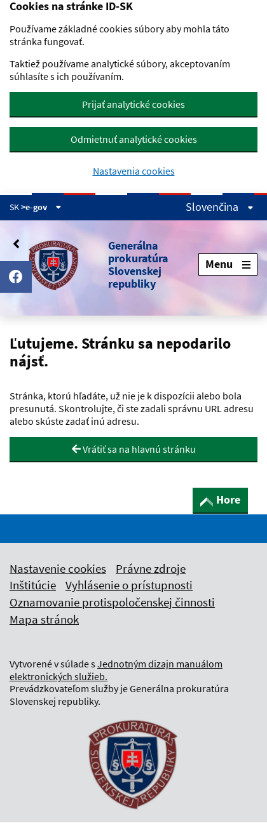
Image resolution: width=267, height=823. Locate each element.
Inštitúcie (33, 584)
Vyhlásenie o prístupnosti (129, 584)
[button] (104, 265)
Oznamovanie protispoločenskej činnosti (112, 602)
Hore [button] (220, 499)
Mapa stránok (44, 619)
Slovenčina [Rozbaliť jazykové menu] (220, 207)
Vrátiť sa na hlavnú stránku (134, 449)
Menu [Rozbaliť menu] (227, 264)
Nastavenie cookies (58, 568)
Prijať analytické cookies (133, 104)
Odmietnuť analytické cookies (134, 139)
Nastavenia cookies (134, 171)
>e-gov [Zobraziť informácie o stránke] (41, 207)
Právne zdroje (151, 568)
